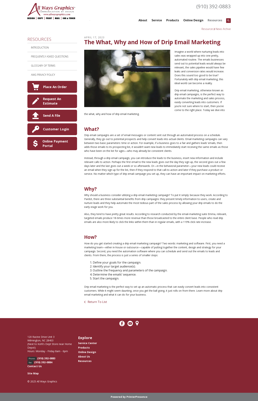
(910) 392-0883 (213, 6)
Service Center (87, 343)
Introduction (40, 47)
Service (157, 20)
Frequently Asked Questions (49, 56)
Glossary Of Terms (43, 65)
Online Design (193, 20)
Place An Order (55, 87)
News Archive (223, 29)
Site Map (33, 373)
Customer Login (56, 129)
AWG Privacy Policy (43, 74)
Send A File (51, 115)
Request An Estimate (52, 101)
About (142, 20)
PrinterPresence (136, 396)
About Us (84, 356)
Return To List (97, 302)
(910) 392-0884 (43, 362)
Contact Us (34, 366)
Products (172, 20)
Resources (215, 20)
